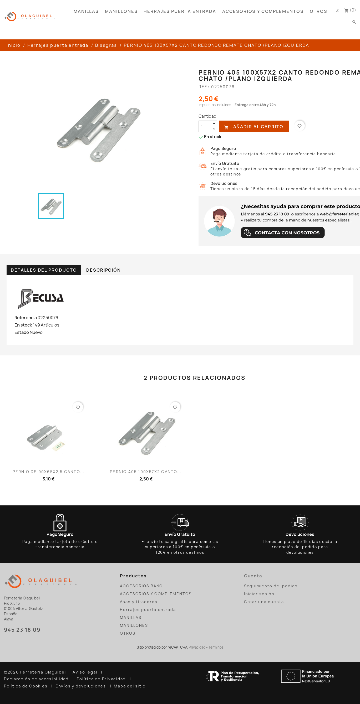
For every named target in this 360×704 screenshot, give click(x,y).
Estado (21, 332)
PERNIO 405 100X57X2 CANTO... (146, 471)
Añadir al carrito (253, 127)
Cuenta (253, 576)
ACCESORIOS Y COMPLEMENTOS (263, 11)
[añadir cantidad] (214, 124)
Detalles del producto (44, 270)
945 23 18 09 (22, 630)
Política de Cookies (26, 686)
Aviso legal (85, 672)
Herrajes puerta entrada (180, 11)
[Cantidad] (205, 126)
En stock (23, 325)
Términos (216, 647)
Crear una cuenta (264, 601)
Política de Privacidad (102, 679)
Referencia (25, 317)
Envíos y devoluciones (81, 686)
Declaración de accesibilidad (37, 679)
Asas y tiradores (138, 601)
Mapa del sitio (130, 686)
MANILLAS (86, 11)
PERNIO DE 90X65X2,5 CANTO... (49, 471)
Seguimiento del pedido (271, 585)
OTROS (319, 11)
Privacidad (197, 647)
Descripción (103, 270)
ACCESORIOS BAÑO (141, 585)
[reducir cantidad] (214, 129)
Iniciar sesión (259, 593)
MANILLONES (121, 11)
